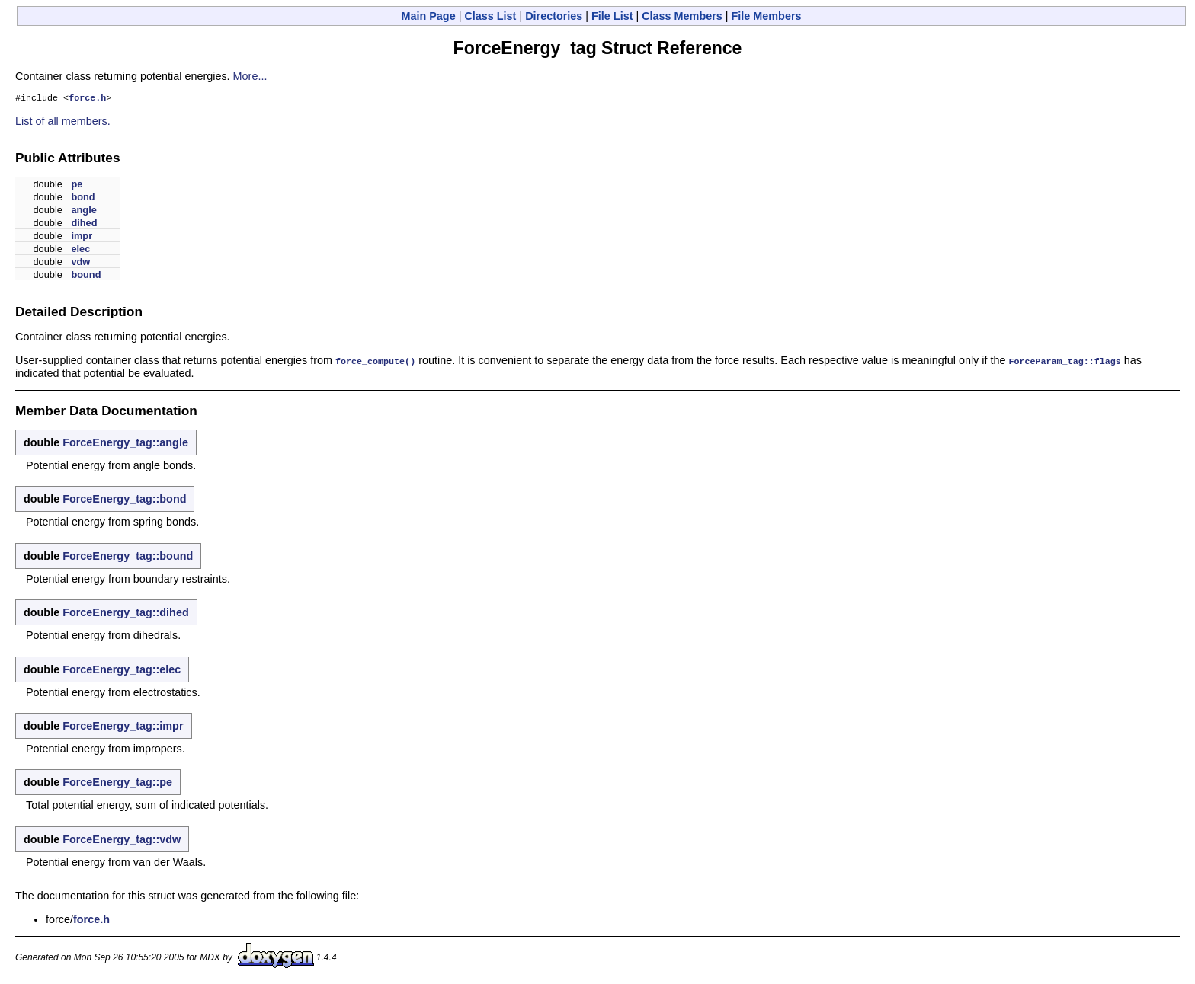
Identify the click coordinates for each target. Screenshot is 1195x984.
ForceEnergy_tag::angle (125, 443)
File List (612, 16)
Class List (490, 16)
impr (81, 237)
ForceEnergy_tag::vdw (121, 840)
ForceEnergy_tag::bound (127, 557)
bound (86, 276)
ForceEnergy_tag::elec (121, 670)
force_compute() (375, 362)
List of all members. (63, 123)
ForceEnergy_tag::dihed (125, 613)
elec (80, 250)
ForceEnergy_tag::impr (122, 726)
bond (83, 198)
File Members (767, 16)
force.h (87, 99)
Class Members (682, 16)
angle (83, 211)
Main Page (428, 16)
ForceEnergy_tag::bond (124, 500)
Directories (553, 16)
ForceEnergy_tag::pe (117, 783)
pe (76, 185)
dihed (84, 224)
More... (250, 76)
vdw (80, 263)
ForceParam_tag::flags (1064, 362)
